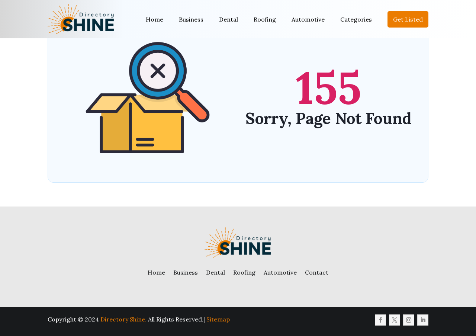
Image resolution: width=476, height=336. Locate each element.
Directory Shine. (123, 319)
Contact (316, 272)
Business (191, 19)
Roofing (265, 19)
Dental (228, 19)
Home (154, 19)
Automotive (308, 19)
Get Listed (408, 19)
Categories (356, 19)
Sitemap (218, 319)
